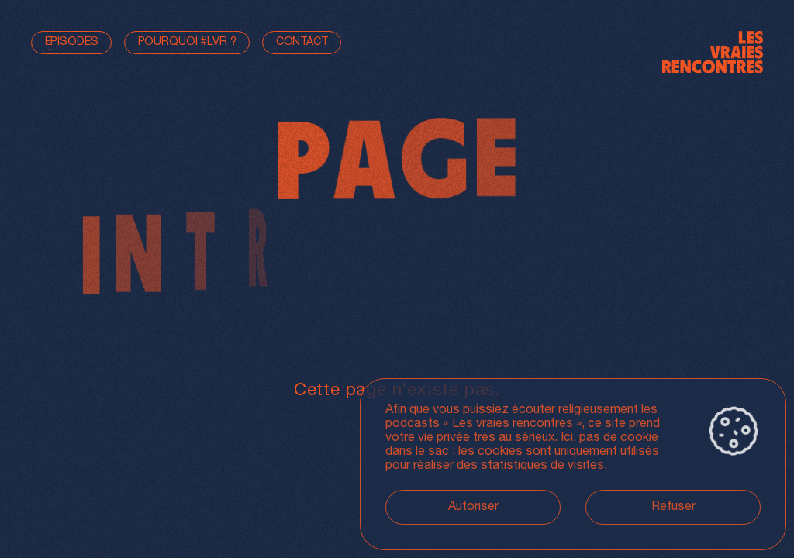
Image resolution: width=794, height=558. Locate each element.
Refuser (673, 507)
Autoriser (473, 507)
